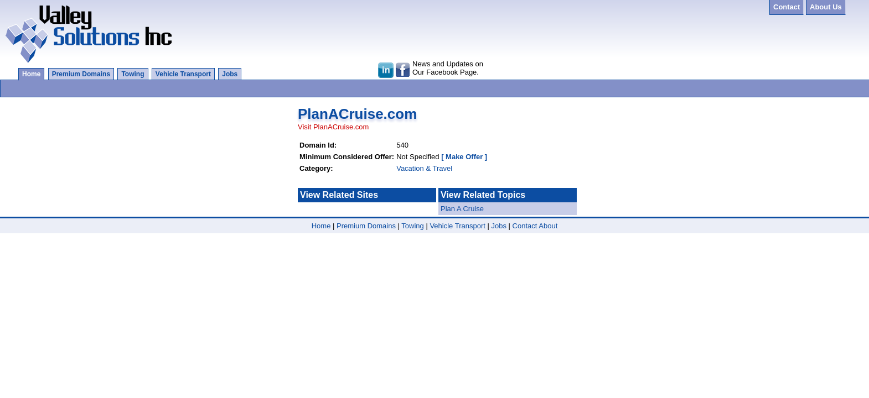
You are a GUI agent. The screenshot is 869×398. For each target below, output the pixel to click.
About (548, 226)
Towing (132, 74)
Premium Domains (81, 74)
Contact (525, 226)
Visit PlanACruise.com (333, 127)
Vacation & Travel (424, 168)
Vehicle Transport (183, 74)
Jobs (229, 74)
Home (31, 74)
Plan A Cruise (462, 209)
